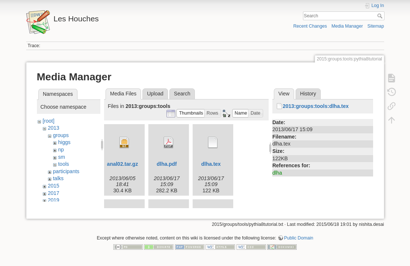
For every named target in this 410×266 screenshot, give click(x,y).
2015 (53, 186)
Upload (155, 94)
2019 (53, 200)
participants (66, 171)
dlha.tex (211, 164)
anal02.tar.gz (122, 164)
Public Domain (298, 241)
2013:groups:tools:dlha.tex (316, 106)
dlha (277, 173)
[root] (48, 121)
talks (58, 178)
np (61, 150)
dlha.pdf (167, 164)
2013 (53, 128)
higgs (64, 142)
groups (61, 135)
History (308, 94)
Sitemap (376, 26)
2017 (53, 193)
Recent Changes (310, 26)
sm (61, 157)
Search (380, 15)
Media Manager (347, 26)
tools (63, 164)
